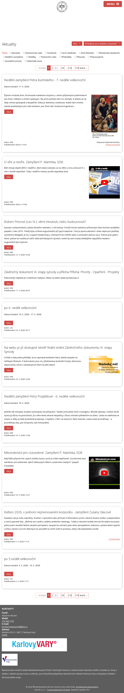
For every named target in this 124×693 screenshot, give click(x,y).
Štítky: (5, 52)
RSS (77, 43)
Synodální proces (13, 61)
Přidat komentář (113, 144)
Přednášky (67, 56)
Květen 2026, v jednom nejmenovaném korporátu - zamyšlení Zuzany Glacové (57, 512)
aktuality (16, 52)
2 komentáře (114, 539)
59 (63, 68)
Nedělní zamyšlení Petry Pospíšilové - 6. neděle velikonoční (44, 396)
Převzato (81, 56)
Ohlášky (32, 56)
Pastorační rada (48, 56)
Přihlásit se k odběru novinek (102, 43)
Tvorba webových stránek (58, 690)
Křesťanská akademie (109, 52)
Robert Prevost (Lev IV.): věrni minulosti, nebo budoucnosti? (45, 222)
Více (9, 111)
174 (77, 68)
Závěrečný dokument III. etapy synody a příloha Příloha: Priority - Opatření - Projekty (61, 272)
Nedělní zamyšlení (14, 56)
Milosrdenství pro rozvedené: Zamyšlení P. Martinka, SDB (43, 453)
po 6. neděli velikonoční (20, 308)
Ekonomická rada (33, 52)
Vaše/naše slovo (34, 61)
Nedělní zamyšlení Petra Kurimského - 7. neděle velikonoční (44, 80)
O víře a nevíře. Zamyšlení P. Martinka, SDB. (34, 162)
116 (70, 68)
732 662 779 (8, 621)
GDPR (4, 635)
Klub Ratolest (87, 52)
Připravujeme (96, 56)
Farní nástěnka (69, 52)
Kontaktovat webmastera (87, 687)
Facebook (51, 52)
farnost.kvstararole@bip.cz (14, 626)
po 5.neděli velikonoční (19, 559)
